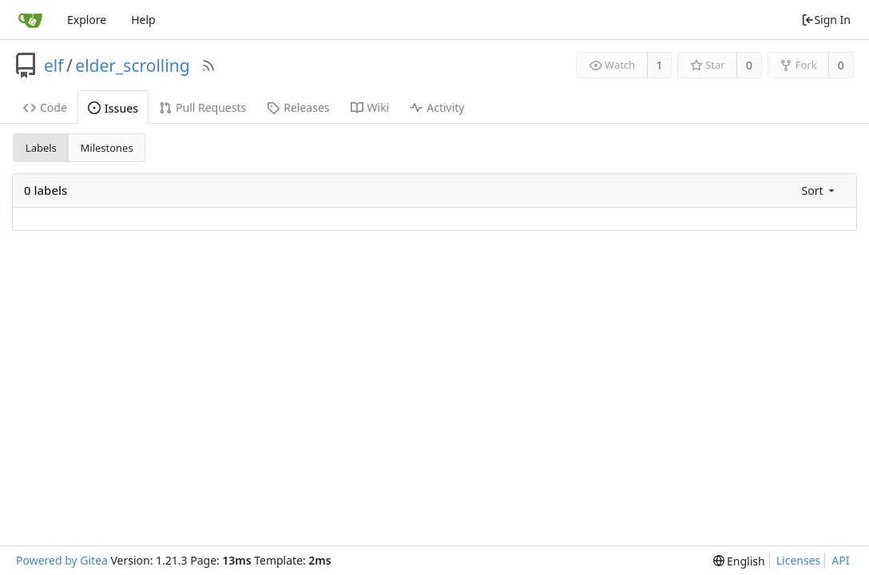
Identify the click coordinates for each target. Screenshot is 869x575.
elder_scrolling (132, 65)
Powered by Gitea (62, 560)
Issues (113, 108)
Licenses (798, 560)
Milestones (107, 148)
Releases (298, 107)
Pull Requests (202, 107)
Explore (86, 19)
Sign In (826, 19)
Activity (437, 107)
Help (143, 19)
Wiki (370, 107)
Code (45, 107)
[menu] (819, 190)
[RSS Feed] (208, 65)
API (840, 560)
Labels (41, 148)
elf (54, 65)
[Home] (30, 20)
